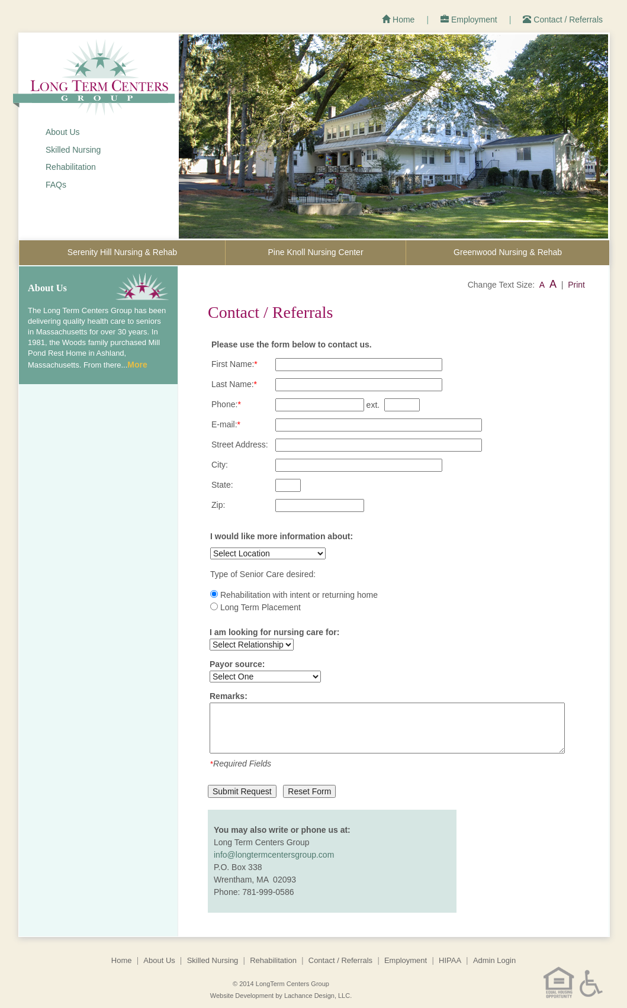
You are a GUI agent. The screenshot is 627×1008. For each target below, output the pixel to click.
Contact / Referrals (563, 19)
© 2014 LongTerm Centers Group (281, 983)
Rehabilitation (71, 167)
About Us (63, 132)
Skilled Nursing (73, 149)
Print (576, 284)
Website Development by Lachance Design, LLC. (281, 995)
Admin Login (494, 960)
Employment (468, 19)
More (137, 364)
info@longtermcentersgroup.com (274, 854)
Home (398, 19)
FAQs (56, 184)
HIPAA (450, 960)
